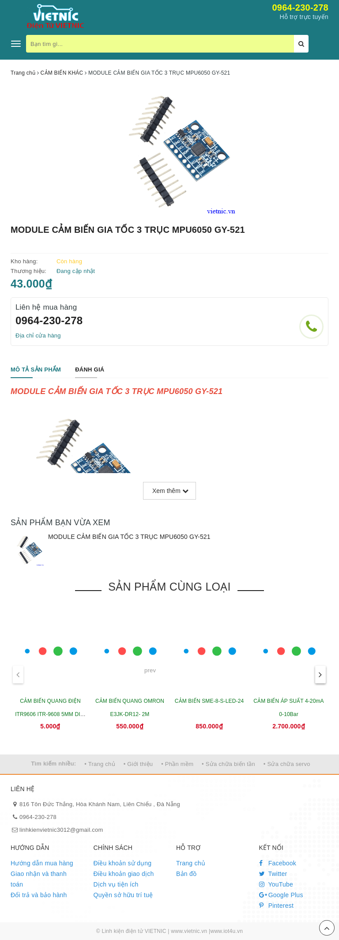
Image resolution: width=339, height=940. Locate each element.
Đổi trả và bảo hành (39, 894)
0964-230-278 (300, 7)
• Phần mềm (177, 764)
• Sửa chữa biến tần (228, 764)
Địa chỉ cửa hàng (38, 335)
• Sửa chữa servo (287, 764)
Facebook (278, 863)
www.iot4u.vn (226, 931)
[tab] (36, 370)
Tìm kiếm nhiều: (53, 763)
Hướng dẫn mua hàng (42, 863)
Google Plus (281, 894)
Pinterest (276, 905)
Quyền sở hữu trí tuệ (123, 894)
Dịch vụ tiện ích (116, 884)
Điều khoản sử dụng (123, 863)
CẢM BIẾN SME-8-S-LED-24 (209, 701)
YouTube (276, 884)
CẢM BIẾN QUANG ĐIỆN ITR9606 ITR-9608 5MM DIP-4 (50, 714)
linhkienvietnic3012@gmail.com (61, 829)
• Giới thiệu (138, 764)
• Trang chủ (99, 764)
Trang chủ (190, 863)
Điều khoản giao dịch (124, 873)
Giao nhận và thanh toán (39, 879)
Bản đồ (186, 873)
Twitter (273, 873)
